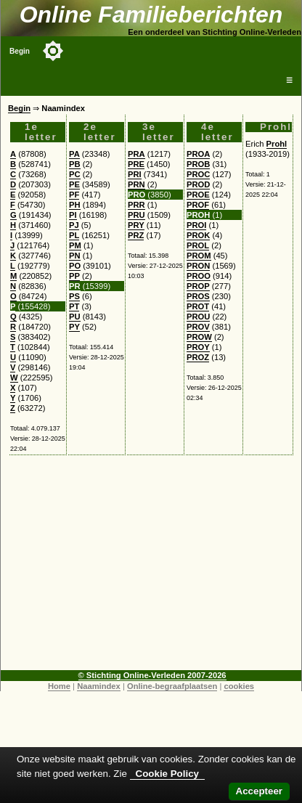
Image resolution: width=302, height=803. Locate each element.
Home (59, 686)
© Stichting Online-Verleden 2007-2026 (152, 675)
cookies (239, 686)
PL (74, 235)
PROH (198, 215)
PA (74, 154)
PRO (136, 194)
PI (73, 215)
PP (74, 276)
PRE (136, 164)
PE (74, 184)
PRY (136, 225)
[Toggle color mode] (53, 50)
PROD (198, 184)
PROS (198, 296)
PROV (198, 326)
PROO (199, 276)
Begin (19, 51)
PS (74, 296)
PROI (196, 225)
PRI (135, 174)
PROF (198, 204)
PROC (198, 174)
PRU (136, 215)
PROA (198, 154)
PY (74, 326)
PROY (198, 347)
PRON (198, 265)
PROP (198, 286)
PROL (198, 245)
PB (75, 164)
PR (75, 286)
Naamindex (99, 686)
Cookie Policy (167, 773)
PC (75, 174)
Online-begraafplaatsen (172, 686)
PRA (136, 154)
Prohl (276, 143)
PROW (199, 337)
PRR (136, 204)
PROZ (198, 357)
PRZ (136, 235)
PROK (198, 235)
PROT (198, 306)
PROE (198, 194)
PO (75, 265)
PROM (199, 255)
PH (75, 204)
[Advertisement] (151, 568)
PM (75, 245)
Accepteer (259, 791)
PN (75, 255)
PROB (198, 164)
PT (74, 306)
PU (75, 316)
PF (74, 194)
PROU (198, 316)
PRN (136, 184)
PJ (74, 225)
